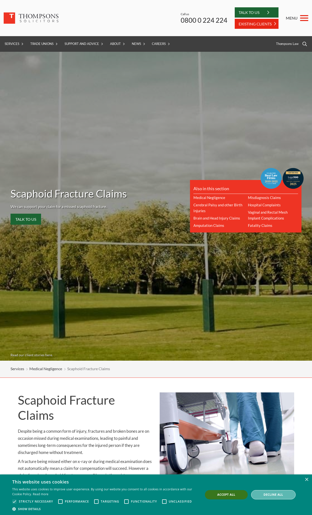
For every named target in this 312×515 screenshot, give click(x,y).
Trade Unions (42, 44)
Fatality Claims (260, 225)
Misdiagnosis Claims (264, 197)
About (115, 44)
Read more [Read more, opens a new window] (40, 494)
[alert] (156, 494)
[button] (105, 508)
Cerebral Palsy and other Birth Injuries (217, 208)
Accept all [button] (226, 495)
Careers (159, 44)
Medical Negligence (209, 197)
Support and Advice (82, 44)
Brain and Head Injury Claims (216, 218)
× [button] (306, 480)
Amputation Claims (208, 225)
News (136, 44)
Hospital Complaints (264, 205)
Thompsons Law (287, 44)
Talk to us (25, 219)
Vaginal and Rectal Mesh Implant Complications (268, 215)
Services (12, 44)
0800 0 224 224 (204, 20)
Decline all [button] (273, 495)
